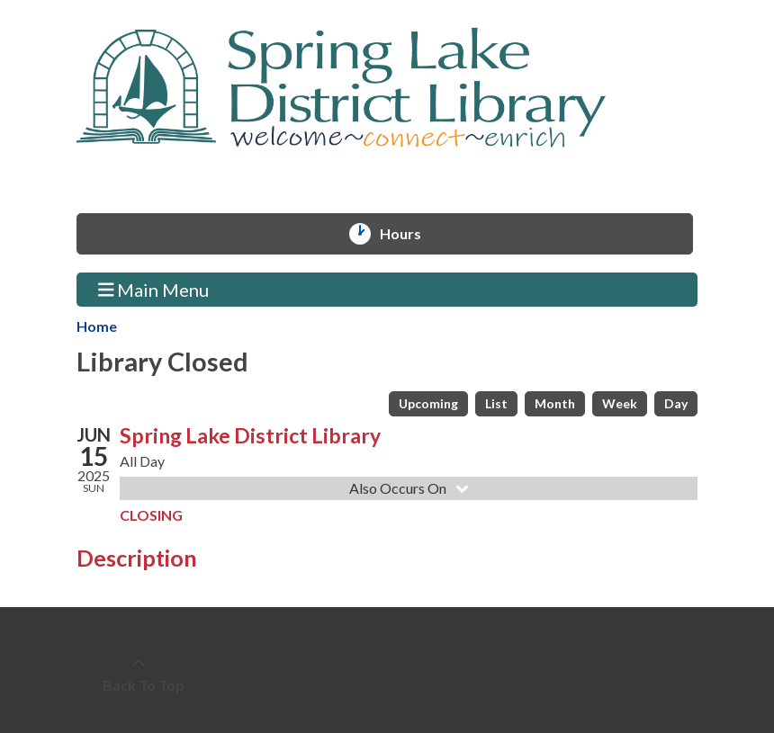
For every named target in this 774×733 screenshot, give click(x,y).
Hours (408, 234)
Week (619, 403)
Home (96, 326)
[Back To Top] (138, 674)
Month (555, 403)
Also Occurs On (410, 487)
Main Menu (154, 289)
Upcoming (428, 403)
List (496, 403)
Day (676, 403)
